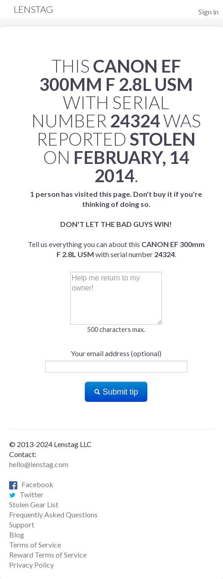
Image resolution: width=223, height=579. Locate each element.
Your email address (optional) (116, 353)
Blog (16, 534)
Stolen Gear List (33, 504)
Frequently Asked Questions (53, 514)
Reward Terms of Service (48, 554)
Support (21, 524)
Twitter (26, 494)
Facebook (31, 484)
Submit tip (116, 391)
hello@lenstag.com (38, 464)
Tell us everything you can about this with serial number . (116, 223)
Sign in (208, 11)
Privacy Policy (31, 564)
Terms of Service (35, 544)
